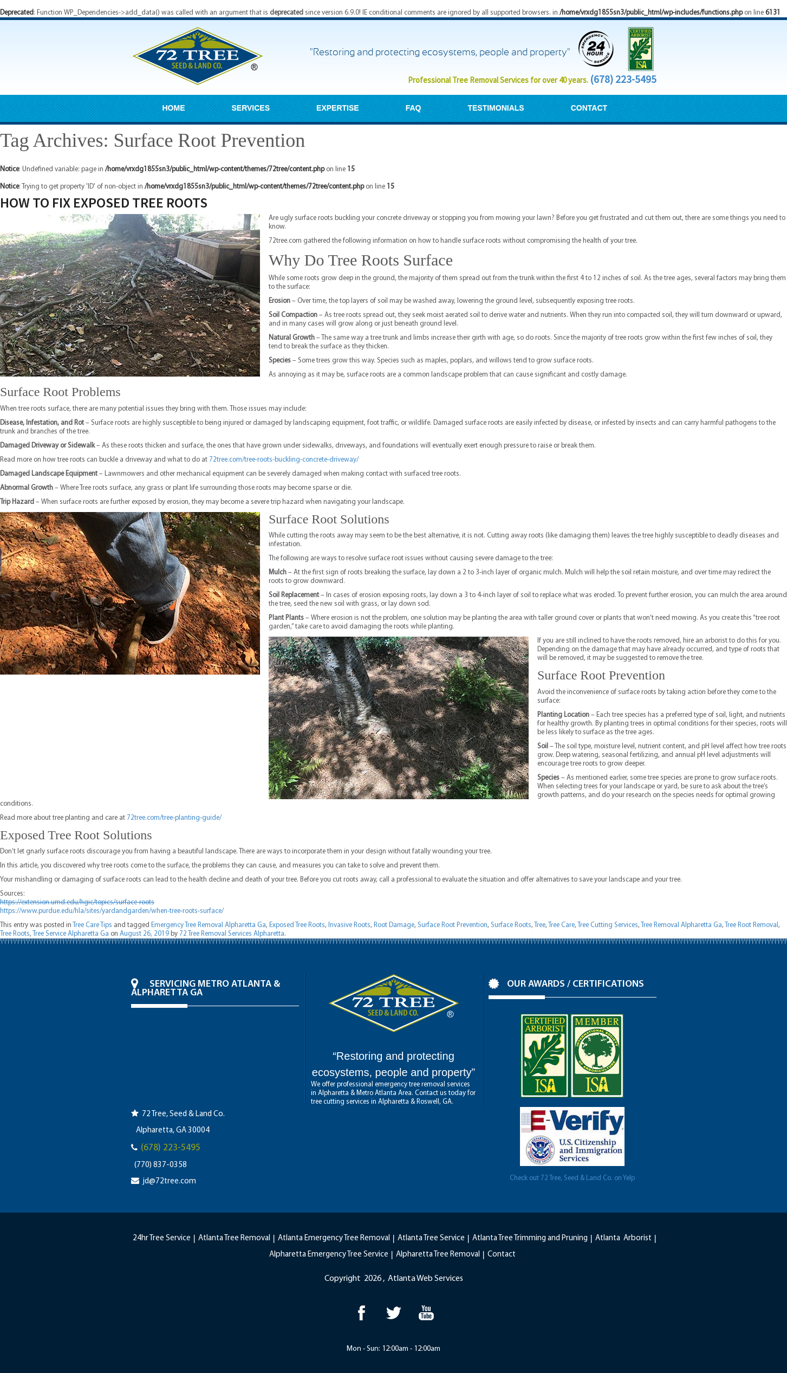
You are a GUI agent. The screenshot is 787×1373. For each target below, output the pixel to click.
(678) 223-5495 (623, 79)
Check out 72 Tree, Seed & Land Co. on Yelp (572, 1178)
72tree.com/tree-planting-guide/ (174, 817)
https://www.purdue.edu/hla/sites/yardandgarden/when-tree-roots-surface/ (112, 911)
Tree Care (561, 925)
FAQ (413, 107)
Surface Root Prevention (452, 925)
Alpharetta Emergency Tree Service (328, 1255)
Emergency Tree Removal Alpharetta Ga (208, 925)
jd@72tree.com (169, 1181)
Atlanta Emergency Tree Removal (334, 1238)
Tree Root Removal (751, 925)
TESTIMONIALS (495, 107)
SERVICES (251, 107)
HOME (173, 107)
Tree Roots (15, 933)
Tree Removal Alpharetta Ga (681, 925)
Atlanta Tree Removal (234, 1238)
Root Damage (394, 925)
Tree (539, 925)
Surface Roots (511, 925)
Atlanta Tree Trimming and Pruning (530, 1238)
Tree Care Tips (92, 925)
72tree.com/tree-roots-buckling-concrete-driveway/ (284, 459)
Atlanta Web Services (425, 1278)
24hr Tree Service (162, 1238)
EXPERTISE (337, 107)
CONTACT (589, 107)
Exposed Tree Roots (297, 925)
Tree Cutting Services (607, 925)
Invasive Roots (349, 925)
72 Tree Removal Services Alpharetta (231, 933)
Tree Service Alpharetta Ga (70, 933)
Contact (501, 1255)
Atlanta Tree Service (431, 1238)
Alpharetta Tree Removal (438, 1255)
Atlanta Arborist (623, 1238)
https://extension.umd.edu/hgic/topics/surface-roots (77, 902)
